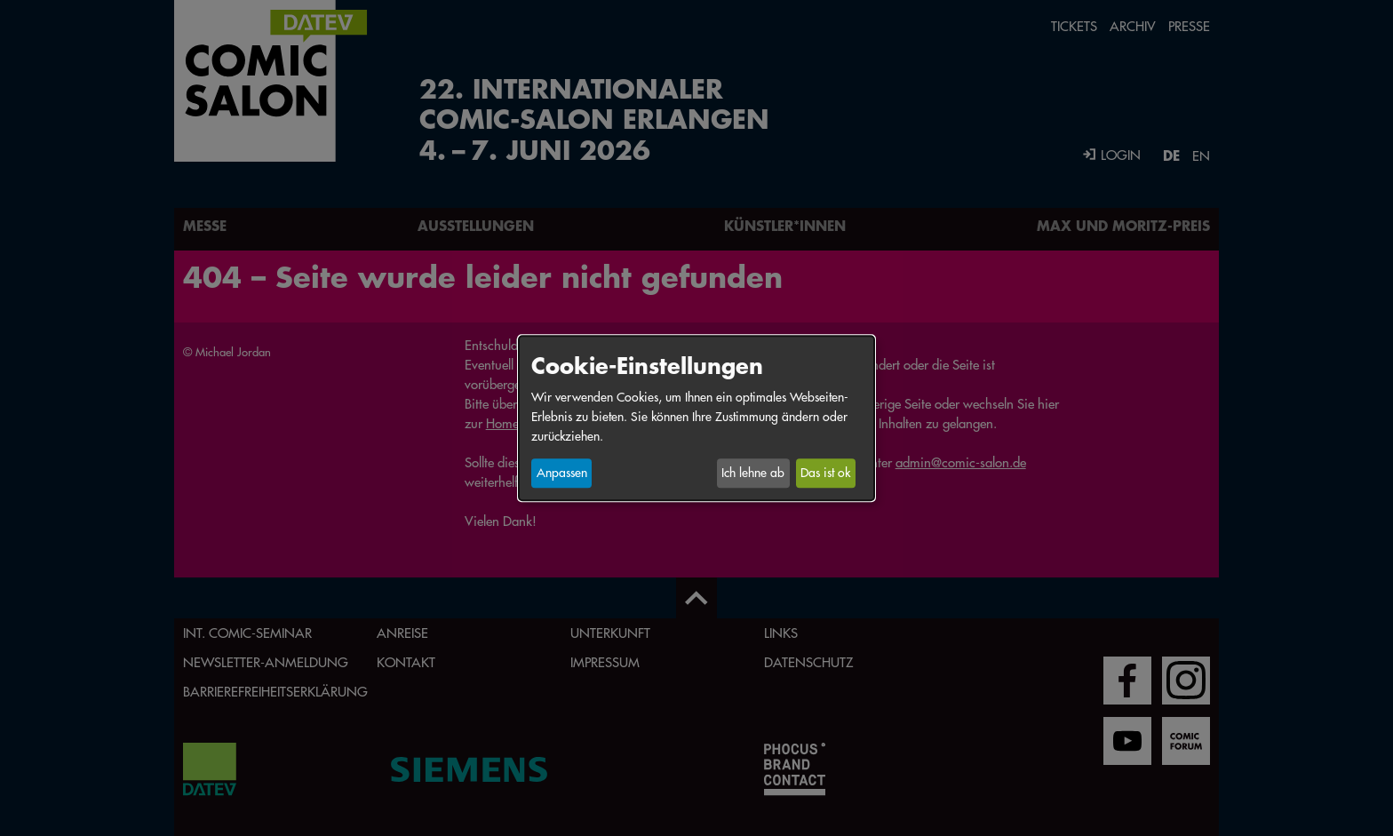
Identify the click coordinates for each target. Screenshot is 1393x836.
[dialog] (696, 418)
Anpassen (562, 474)
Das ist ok (825, 474)
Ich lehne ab (752, 474)
